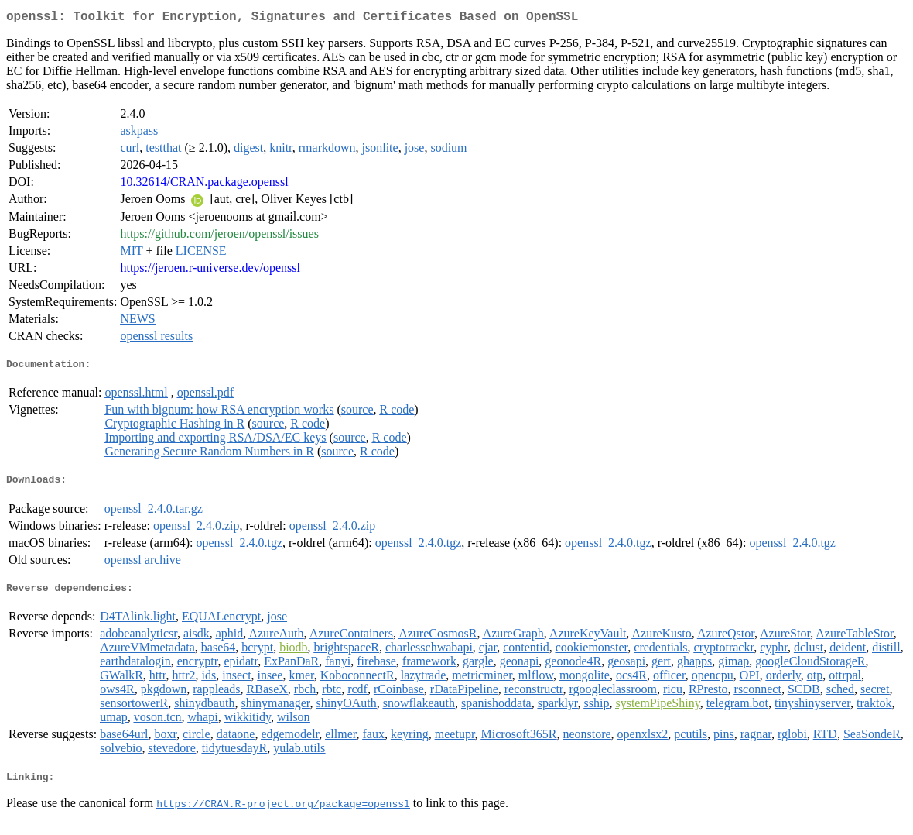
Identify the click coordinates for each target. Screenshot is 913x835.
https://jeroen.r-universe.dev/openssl (210, 270)
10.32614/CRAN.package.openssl (204, 184)
